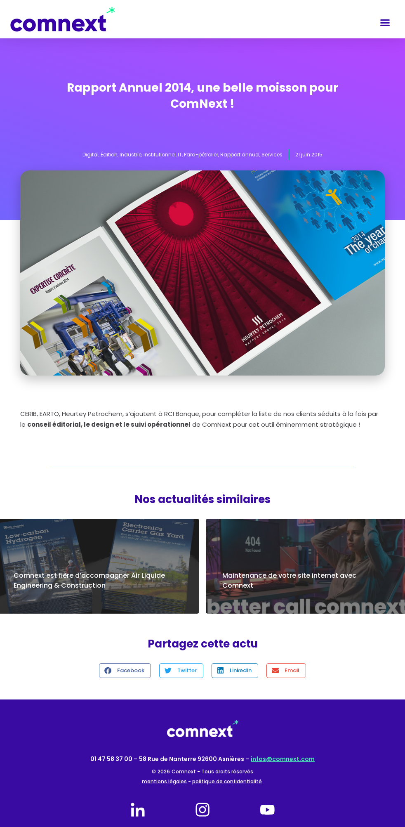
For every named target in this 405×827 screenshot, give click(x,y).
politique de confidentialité (227, 781)
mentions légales (164, 781)
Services (272, 154)
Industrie (130, 154)
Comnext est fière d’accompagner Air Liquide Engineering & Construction (89, 580)
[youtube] (267, 809)
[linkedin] (138, 809)
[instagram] (202, 809)
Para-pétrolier (201, 154)
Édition (109, 154)
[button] (385, 23)
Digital (90, 154)
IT (180, 154)
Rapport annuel (239, 154)
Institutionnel (160, 154)
